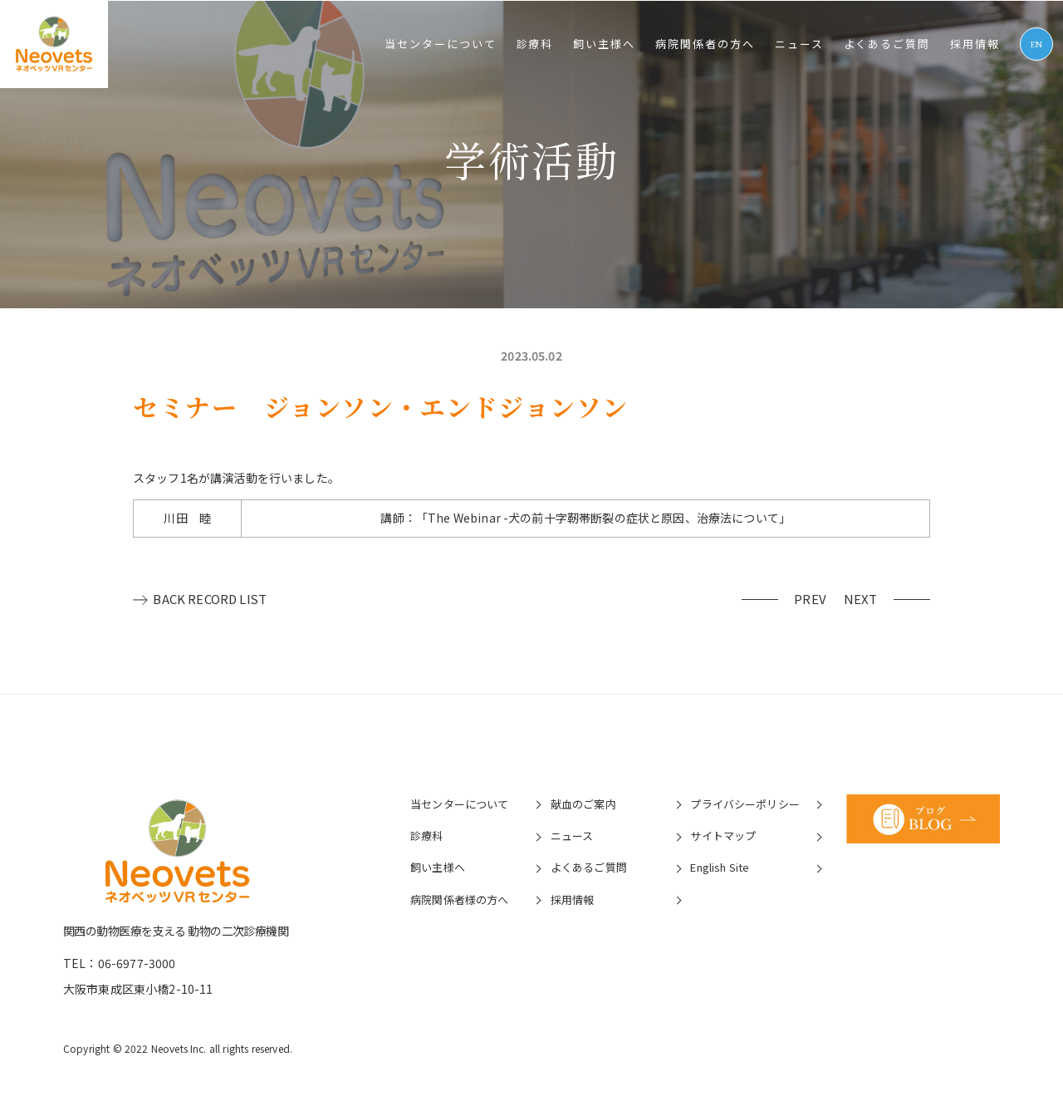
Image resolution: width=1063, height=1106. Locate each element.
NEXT (863, 598)
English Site (719, 867)
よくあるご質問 (887, 44)
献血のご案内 (582, 803)
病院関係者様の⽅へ (458, 899)
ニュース (799, 44)
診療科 (535, 44)
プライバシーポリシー (745, 803)
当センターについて (441, 44)
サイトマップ (723, 835)
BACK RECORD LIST (211, 598)
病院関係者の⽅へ (705, 44)
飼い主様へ (604, 44)
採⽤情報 (975, 44)
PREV (814, 598)
